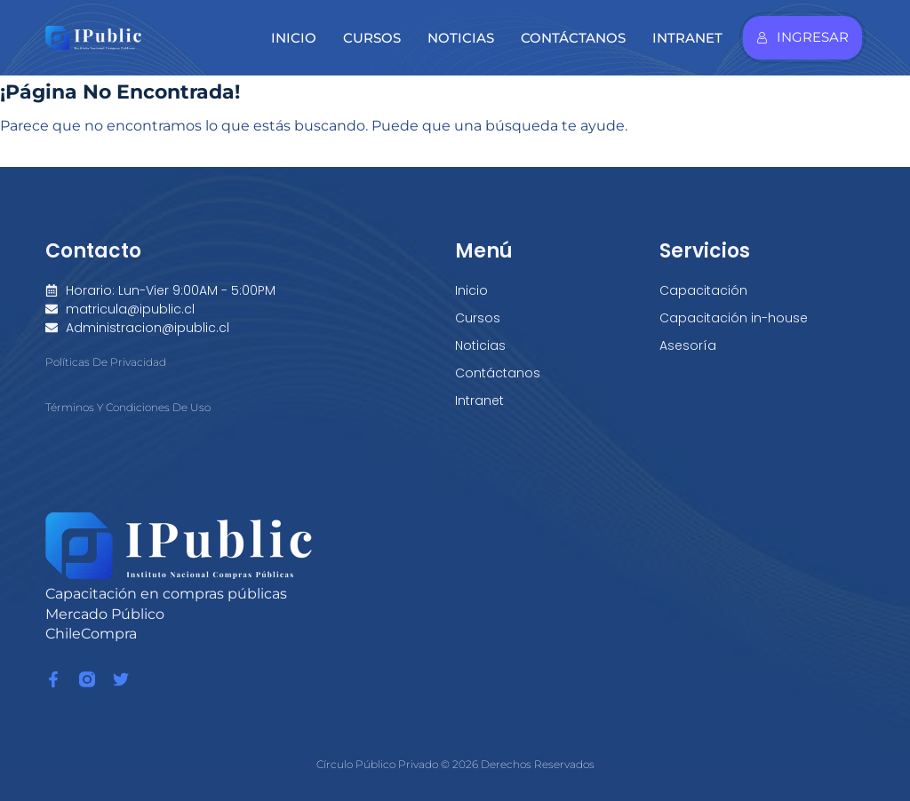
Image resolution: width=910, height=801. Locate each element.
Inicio (293, 37)
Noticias (460, 37)
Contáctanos (573, 37)
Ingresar (802, 36)
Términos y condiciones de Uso (128, 407)
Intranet (687, 37)
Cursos (372, 37)
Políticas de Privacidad (105, 362)
